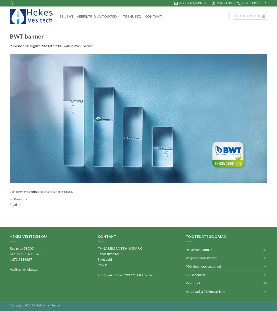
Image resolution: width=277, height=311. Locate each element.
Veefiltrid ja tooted (98, 16)
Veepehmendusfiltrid (201, 258)
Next (15, 204)
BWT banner (83, 46)
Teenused (132, 16)
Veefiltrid (193, 283)
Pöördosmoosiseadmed (203, 266)
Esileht (67, 16)
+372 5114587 (21, 259)
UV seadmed (195, 275)
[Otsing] (11, 3)
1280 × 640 (61, 46)
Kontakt (153, 16)
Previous (18, 199)
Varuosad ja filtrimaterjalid (205, 291)
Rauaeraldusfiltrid (199, 250)
